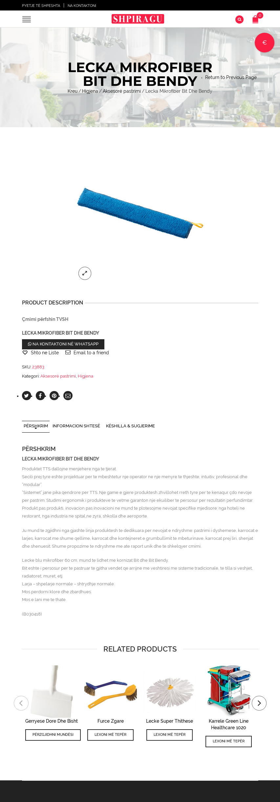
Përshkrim (36, 425)
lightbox (85, 273)
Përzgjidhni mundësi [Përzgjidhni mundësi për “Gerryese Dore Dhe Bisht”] (53, 735)
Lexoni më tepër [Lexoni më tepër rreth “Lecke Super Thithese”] (169, 735)
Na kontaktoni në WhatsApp (63, 344)
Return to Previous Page (231, 77)
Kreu (72, 91)
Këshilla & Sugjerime (130, 425)
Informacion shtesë (76, 425)
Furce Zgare (110, 721)
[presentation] (21, 703)
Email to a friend (91, 352)
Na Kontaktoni (82, 6)
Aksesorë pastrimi (122, 91)
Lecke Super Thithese (169, 721)
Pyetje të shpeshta (41, 6)
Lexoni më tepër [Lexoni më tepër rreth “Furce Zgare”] (110, 735)
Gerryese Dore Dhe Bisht (51, 721)
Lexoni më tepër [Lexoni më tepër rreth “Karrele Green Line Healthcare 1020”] (229, 741)
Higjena (90, 91)
